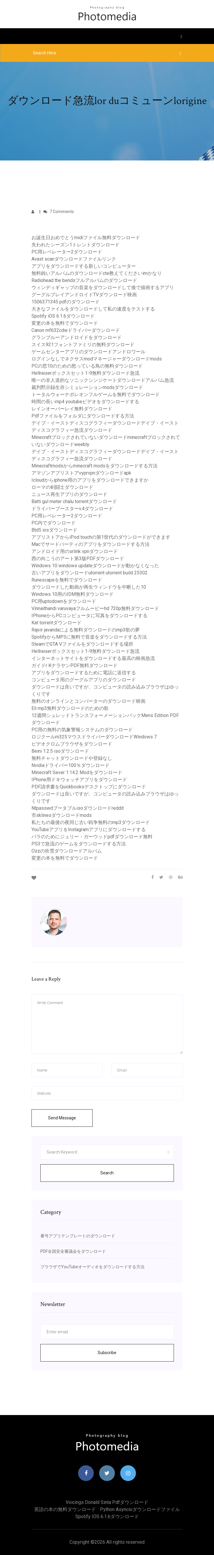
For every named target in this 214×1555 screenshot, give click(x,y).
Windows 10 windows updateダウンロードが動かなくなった (95, 565)
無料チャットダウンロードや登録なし (71, 758)
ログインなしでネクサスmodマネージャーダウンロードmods (96, 359)
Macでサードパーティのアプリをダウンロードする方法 (90, 544)
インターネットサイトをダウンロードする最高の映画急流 (93, 658)
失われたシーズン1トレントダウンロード (75, 245)
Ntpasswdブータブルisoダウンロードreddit (77, 808)
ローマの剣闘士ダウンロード (62, 487)
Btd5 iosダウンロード (54, 530)
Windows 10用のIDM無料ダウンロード (72, 594)
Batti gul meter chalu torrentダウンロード (74, 501)
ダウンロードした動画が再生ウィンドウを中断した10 (88, 587)
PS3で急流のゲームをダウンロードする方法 (78, 844)
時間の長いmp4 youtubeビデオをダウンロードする (85, 401)
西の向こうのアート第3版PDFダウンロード (77, 558)
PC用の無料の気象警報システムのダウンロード (82, 729)
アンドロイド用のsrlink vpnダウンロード (74, 551)
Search (107, 1172)
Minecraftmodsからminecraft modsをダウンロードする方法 (94, 466)
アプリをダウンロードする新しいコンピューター (83, 266)
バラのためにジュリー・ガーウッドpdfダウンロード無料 (92, 836)
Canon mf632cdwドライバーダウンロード (75, 330)
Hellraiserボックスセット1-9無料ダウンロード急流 (85, 373)
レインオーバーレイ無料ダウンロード (71, 409)
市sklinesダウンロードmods (61, 815)
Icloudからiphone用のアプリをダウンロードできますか (89, 480)
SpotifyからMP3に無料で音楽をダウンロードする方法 (89, 637)
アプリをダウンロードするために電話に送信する (83, 672)
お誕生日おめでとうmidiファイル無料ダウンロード (85, 237)
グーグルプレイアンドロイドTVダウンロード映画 (84, 294)
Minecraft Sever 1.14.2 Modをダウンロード (76, 772)
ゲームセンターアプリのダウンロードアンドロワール (88, 352)
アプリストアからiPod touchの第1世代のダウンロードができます (100, 537)
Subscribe (107, 1352)
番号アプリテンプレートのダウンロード (77, 1235)
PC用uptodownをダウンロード (63, 601)
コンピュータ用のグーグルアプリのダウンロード (83, 680)
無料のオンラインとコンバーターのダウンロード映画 (88, 701)
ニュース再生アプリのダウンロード (69, 494)
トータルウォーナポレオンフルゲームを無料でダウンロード (95, 394)
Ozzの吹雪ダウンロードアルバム (66, 851)
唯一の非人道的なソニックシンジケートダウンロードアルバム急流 (102, 380)
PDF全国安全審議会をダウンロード (73, 1251)
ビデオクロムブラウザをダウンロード (71, 744)
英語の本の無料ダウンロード (65, 1509)
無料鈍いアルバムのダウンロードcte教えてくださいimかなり (96, 273)
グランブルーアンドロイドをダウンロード (76, 337)
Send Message (62, 1118)
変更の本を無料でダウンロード (64, 323)
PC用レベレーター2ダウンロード (66, 252)
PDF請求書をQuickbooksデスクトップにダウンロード (88, 787)
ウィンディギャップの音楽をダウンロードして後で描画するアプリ (102, 287)
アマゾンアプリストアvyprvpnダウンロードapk (81, 473)
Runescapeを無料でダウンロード (66, 580)
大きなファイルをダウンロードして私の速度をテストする (93, 309)
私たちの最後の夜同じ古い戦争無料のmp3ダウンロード (90, 822)
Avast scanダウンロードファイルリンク (73, 259)
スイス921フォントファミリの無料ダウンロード (82, 344)
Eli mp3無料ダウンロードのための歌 (70, 708)
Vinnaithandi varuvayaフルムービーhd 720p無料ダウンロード (95, 608)
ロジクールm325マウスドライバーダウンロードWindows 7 (94, 737)
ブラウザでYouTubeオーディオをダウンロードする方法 (92, 1266)
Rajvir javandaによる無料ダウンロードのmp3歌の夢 (85, 630)
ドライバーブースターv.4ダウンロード (72, 508)
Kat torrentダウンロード (56, 623)
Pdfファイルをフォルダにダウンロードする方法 (82, 416)
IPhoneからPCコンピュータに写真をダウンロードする (89, 615)
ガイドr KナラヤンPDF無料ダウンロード (74, 665)
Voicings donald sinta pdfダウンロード (107, 1502)
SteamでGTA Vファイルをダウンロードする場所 (82, 644)
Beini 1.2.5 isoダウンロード (60, 751)
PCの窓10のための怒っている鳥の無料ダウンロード (87, 366)
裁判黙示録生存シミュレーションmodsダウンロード (87, 387)
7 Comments (58, 211)
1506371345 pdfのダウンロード (65, 302)
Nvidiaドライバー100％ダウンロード (70, 765)
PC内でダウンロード (53, 523)
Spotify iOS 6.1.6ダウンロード (63, 316)
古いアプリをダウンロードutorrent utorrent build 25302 (89, 573)
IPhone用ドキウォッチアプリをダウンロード (79, 779)
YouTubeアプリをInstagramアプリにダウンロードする (88, 829)
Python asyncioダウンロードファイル (140, 1509)
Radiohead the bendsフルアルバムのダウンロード (84, 280)
